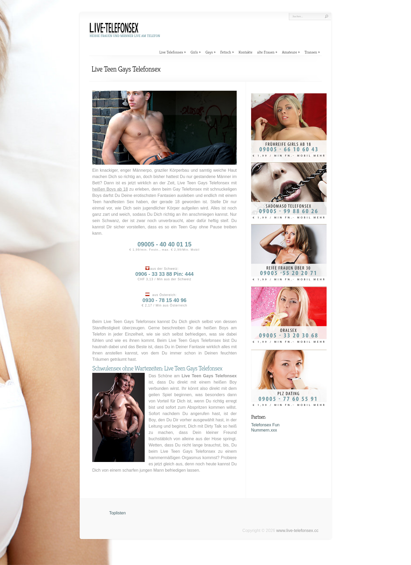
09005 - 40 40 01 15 (165, 244)
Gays (209, 52)
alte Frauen (265, 52)
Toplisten (117, 513)
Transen (311, 52)
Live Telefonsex (171, 52)
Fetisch (225, 52)
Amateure (289, 52)
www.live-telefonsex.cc (297, 530)
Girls (194, 52)
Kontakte (245, 52)
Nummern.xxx (264, 430)
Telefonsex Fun (265, 425)
